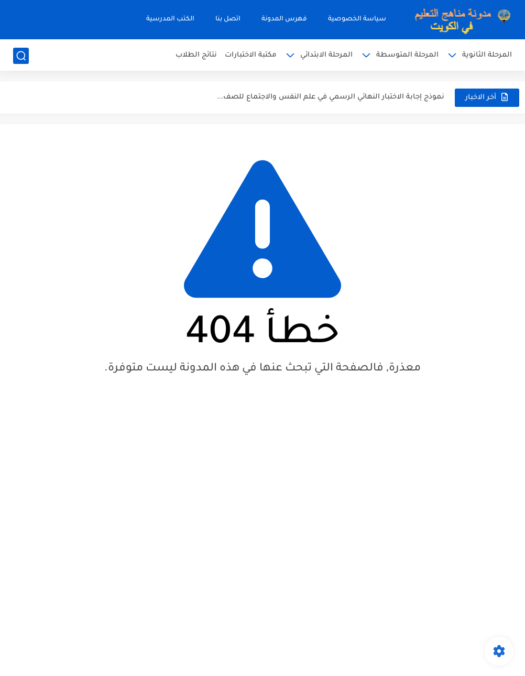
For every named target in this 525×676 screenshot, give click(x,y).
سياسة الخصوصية (357, 19)
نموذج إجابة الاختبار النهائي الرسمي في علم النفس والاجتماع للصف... (330, 97)
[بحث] (21, 56)
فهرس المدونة (284, 19)
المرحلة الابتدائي (326, 55)
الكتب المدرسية (170, 19)
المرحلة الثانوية (487, 55)
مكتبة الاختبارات (251, 55)
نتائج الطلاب (196, 55)
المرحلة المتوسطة (407, 55)
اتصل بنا (227, 19)
